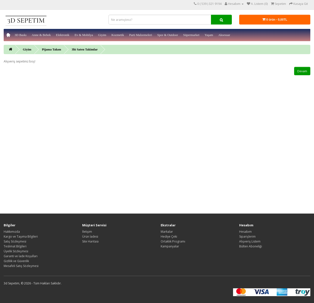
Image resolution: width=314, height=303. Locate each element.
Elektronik (62, 35)
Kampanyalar (170, 246)
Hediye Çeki (169, 236)
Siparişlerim (247, 236)
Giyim (102, 35)
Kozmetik (117, 35)
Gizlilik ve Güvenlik (16, 261)
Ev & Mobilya (84, 35)
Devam (302, 71)
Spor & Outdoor (167, 35)
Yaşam (209, 35)
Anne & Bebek (41, 35)
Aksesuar (224, 35)
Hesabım (245, 232)
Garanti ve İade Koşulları (21, 256)
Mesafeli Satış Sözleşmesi (21, 266)
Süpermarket (191, 35)
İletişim (87, 232)
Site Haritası (90, 241)
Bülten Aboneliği (250, 246)
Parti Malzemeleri (140, 35)
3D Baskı (20, 35)
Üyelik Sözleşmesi (16, 251)
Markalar (167, 232)
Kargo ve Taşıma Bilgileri (21, 236)
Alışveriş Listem (250, 241)
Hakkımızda (12, 232)
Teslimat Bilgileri (15, 246)
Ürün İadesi (90, 236)
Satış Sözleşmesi (15, 241)
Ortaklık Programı (173, 241)
